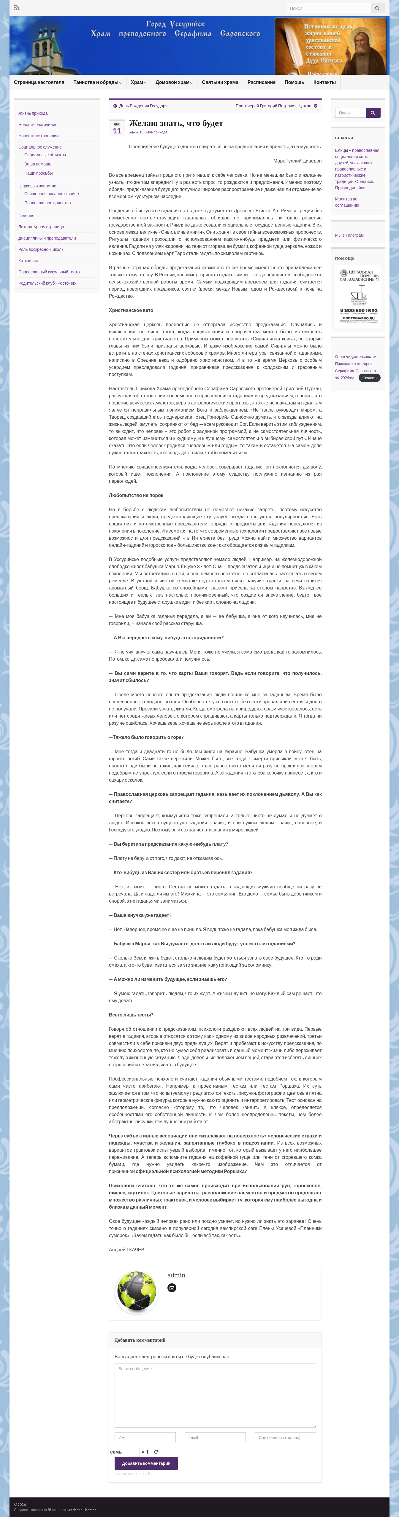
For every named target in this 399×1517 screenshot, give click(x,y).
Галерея (26, 215)
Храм (138, 82)
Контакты (325, 82)
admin (134, 132)
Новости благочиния (37, 124)
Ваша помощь (37, 163)
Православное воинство (47, 202)
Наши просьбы (38, 173)
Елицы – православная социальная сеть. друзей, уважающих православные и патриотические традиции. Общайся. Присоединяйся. (357, 169)
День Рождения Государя (143, 105)
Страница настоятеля (39, 82)
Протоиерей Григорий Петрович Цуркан (273, 105)
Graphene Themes (81, 1510)
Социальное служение (40, 146)
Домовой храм (174, 82)
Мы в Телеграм (349, 235)
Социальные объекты (45, 154)
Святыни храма (220, 82)
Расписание (262, 82)
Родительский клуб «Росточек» (47, 283)
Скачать (369, 377)
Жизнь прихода (154, 132)
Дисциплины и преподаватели (47, 237)
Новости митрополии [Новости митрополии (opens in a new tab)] (38, 135)
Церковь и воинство (37, 185)
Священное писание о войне (51, 193)
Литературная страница (41, 226)
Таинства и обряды (98, 82)
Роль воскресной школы (41, 249)
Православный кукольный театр (49, 271)
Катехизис (28, 260)
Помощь (294, 82)
